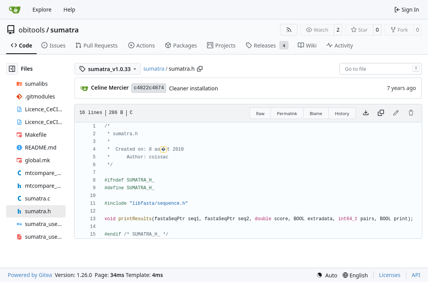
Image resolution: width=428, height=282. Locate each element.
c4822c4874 (149, 88)
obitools (32, 30)
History (342, 113)
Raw (260, 113)
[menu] (326, 275)
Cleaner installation (193, 88)
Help (69, 9)
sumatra (64, 30)
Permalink (287, 113)
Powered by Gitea (30, 275)
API (416, 275)
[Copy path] (199, 68)
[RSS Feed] (289, 30)
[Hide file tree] (12, 69)
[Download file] (366, 113)
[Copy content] (381, 113)
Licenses (390, 275)
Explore (41, 9)
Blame (316, 113)
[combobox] (381, 69)
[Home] (14, 10)
